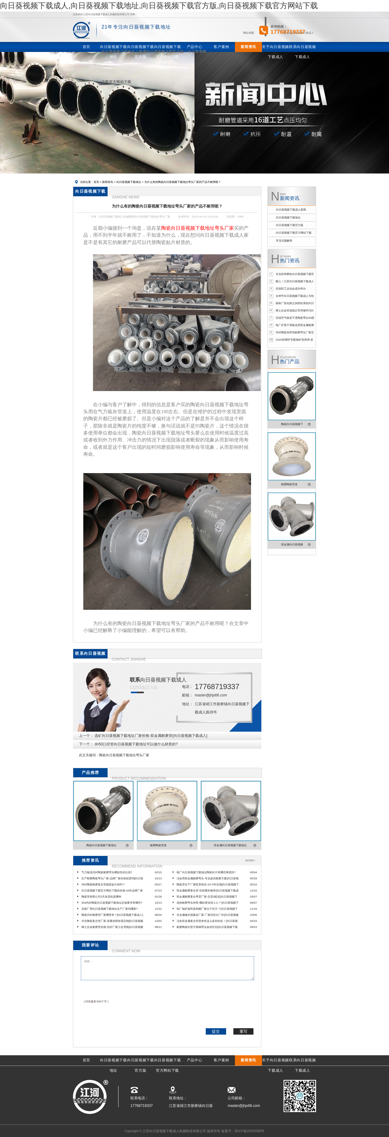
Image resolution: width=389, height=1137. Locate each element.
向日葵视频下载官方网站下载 (294, 232)
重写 (243, 1031)
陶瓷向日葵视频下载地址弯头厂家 (124, 755)
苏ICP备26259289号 (249, 1131)
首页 (96, 182)
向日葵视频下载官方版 (289, 225)
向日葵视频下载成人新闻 (291, 209)
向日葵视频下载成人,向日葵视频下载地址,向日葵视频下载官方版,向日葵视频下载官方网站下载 (159, 5)
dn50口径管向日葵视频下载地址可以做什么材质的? (136, 744)
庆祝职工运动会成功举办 (291, 288)
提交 (216, 1031)
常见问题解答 (284, 240)
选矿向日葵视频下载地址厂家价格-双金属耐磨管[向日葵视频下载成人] (151, 735)
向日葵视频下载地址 (128, 182)
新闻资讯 (107, 182)
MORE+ (250, 860)
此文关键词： (89, 755)
